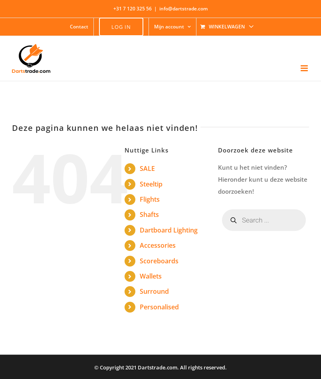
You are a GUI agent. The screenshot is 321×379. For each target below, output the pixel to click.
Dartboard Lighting (169, 230)
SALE (147, 168)
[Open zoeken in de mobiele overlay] (264, 220)
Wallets (151, 276)
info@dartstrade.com (183, 8)
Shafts (149, 214)
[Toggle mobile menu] (305, 68)
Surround (154, 291)
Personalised (159, 307)
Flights (150, 199)
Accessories (158, 245)
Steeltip (151, 184)
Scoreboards (159, 261)
